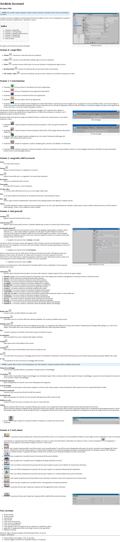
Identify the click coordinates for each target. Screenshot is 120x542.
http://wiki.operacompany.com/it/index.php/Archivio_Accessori (26, 533)
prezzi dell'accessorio (47, 437)
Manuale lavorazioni (10, 530)
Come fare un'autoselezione (12, 525)
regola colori (32, 313)
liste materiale (31, 319)
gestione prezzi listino (27, 478)
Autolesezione (74, 465)
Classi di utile (8, 519)
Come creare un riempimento (12, 523)
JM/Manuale (10, 534)
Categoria (3, 534)
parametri (59, 469)
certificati (59, 474)
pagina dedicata (25, 151)
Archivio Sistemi (9, 516)
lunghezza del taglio (42, 460)
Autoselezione (8, 518)
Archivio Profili (8, 514)
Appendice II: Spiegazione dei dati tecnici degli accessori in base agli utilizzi (96, 410)
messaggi (46, 487)
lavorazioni (39, 456)
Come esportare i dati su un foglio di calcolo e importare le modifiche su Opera (27, 526)
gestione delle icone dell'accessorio (30, 448)
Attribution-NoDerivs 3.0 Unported (34, 539)
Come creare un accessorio (12, 521)
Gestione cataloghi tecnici (31, 136)
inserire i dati (41, 482)
